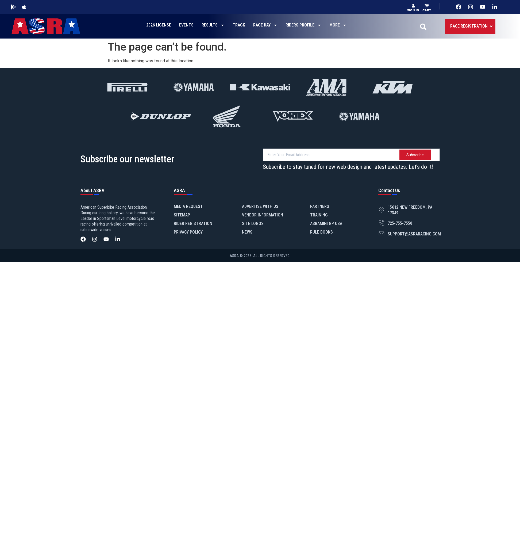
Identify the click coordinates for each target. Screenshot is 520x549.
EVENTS (186, 25)
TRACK (239, 25)
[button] (426, 7)
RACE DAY (265, 25)
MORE (338, 25)
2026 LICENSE (158, 25)
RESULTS (213, 25)
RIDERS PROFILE (303, 25)
